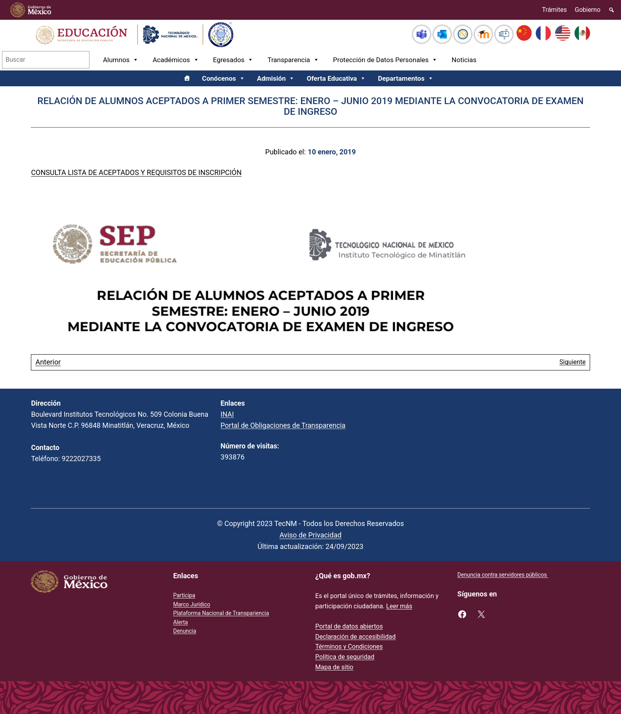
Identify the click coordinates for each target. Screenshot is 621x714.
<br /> (500, 448)
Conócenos (223, 78)
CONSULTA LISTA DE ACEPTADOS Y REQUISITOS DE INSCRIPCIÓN (136, 172)
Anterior (48, 362)
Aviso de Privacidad (311, 535)
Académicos (175, 60)
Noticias (463, 60)
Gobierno (587, 9)
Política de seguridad (344, 657)
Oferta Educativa (336, 78)
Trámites (554, 9)
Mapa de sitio (334, 667)
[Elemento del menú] (611, 10)
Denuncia (184, 631)
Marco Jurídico (191, 604)
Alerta (180, 622)
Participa (184, 595)
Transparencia (293, 60)
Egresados (233, 60)
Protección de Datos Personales (385, 60)
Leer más (399, 606)
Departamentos (406, 78)
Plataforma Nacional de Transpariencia (221, 613)
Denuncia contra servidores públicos (502, 575)
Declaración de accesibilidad (355, 636)
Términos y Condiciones (349, 646)
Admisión (276, 78)
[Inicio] (186, 78)
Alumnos (121, 60)
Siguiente (572, 362)
